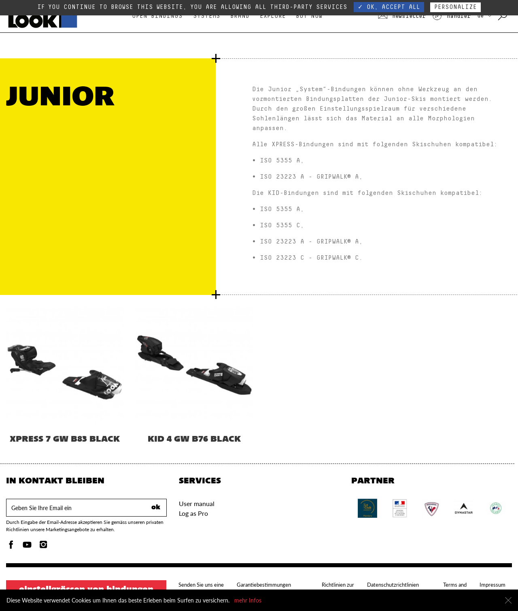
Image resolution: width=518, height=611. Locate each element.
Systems (206, 16)
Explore (273, 16)
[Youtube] (27, 547)
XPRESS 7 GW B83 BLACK (65, 440)
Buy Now (309, 16)
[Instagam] (43, 547)
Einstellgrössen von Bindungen (86, 590)
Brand (239, 16)
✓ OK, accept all (389, 7)
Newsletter (402, 16)
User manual (196, 503)
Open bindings (157, 16)
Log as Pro (193, 513)
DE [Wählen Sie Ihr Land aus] (484, 16)
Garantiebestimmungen (264, 584)
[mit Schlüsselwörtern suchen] (503, 16)
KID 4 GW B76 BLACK (194, 440)
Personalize (455, 7)
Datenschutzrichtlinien (393, 584)
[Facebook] (11, 547)
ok (155, 507)
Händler (451, 16)
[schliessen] (508, 600)
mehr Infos (247, 600)
